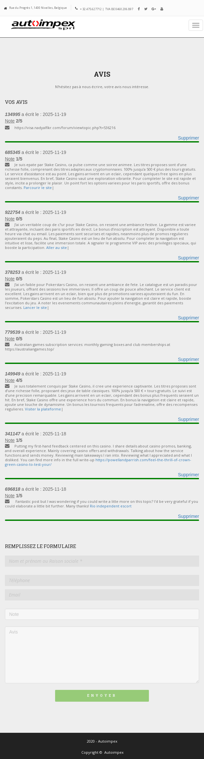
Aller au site (56, 247)
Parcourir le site (38, 187)
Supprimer (188, 138)
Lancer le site (35, 307)
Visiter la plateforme (43, 409)
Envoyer (102, 695)
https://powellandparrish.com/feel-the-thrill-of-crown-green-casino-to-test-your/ (98, 462)
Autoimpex (114, 752)
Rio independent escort (111, 505)
